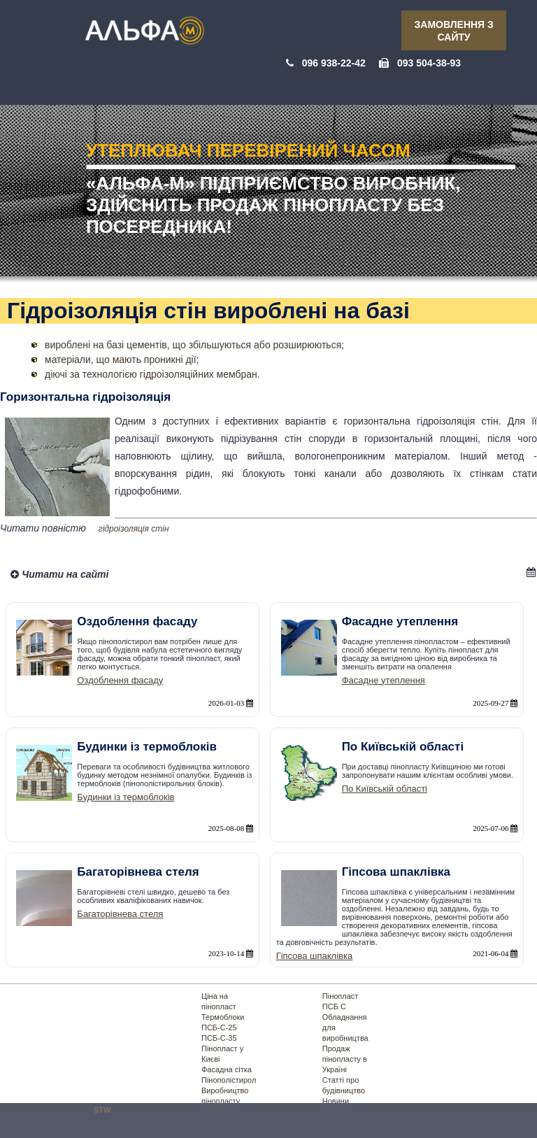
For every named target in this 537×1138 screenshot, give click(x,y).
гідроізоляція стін (134, 529)
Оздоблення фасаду (120, 680)
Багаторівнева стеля (120, 914)
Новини (335, 1101)
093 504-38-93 (429, 63)
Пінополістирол (228, 1080)
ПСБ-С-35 (219, 1038)
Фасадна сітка (226, 1069)
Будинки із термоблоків (125, 797)
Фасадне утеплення (383, 680)
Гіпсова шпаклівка (314, 956)
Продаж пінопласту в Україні (344, 1059)
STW (102, 1110)
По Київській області (384, 788)
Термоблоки (222, 1017)
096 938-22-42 (334, 63)
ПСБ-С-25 (219, 1027)
